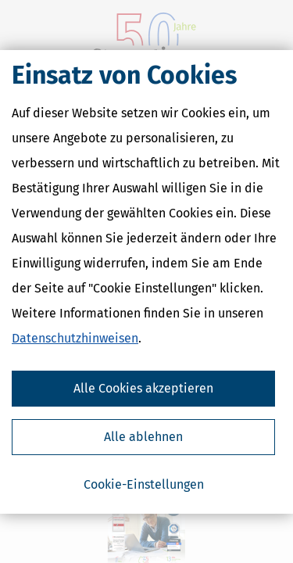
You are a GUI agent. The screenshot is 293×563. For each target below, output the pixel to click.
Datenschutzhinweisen (75, 338)
